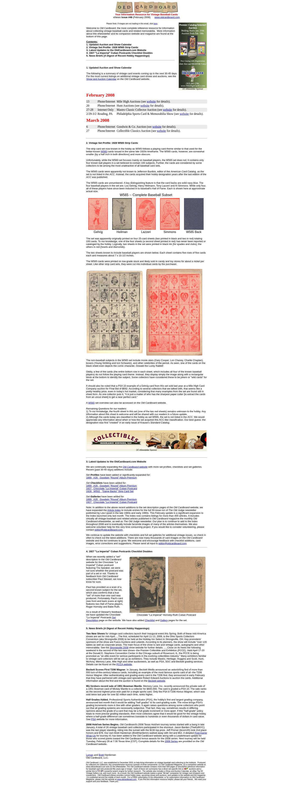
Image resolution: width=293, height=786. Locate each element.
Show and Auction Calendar (101, 79)
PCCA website (124, 664)
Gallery (164, 620)
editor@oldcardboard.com (109, 529)
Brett (101, 755)
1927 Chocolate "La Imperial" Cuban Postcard (111, 488)
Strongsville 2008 (119, 647)
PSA (93, 719)
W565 (91, 402)
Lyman (89, 755)
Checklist (150, 620)
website (151, 101)
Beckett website (156, 680)
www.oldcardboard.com (167, 17)
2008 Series (171, 741)
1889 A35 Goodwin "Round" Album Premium (111, 477)
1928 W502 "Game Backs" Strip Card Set (110, 491)
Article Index (114, 510)
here (155, 24)
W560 (104, 151)
